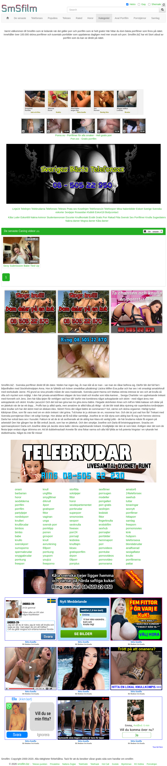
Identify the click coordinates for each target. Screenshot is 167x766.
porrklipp (48, 528)
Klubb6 (90, 212)
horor (18, 497)
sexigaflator (133, 551)
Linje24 (16, 208)
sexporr (74, 520)
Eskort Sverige (144, 208)
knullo (18, 540)
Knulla (148, 217)
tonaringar (132, 504)
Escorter (70, 217)
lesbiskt (103, 512)
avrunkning (49, 544)
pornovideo (105, 559)
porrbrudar (75, 508)
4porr (46, 504)
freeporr (20, 563)
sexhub (103, 528)
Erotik (92, 217)
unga (46, 520)
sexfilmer (104, 489)
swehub (130, 497)
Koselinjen (83, 208)
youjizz (47, 559)
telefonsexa (133, 540)
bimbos (19, 528)
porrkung (48, 551)
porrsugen (105, 493)
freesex (73, 528)
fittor (72, 497)
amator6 (131, 489)
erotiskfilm (105, 524)
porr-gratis (105, 504)
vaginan (47, 516)
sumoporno (22, 548)
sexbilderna (22, 501)
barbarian (21, 493)
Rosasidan (80, 212)
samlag (130, 520)
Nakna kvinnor (38, 217)
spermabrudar (23, 551)
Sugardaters (159, 217)
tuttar (129, 501)
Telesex (62, 208)
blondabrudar (134, 544)
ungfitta (47, 493)
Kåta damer (102, 220)
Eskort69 (25, 217)
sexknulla (75, 524)
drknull (47, 501)
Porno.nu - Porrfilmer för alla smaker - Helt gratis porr (83, 135)
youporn (48, 555)
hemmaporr (106, 540)
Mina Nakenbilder (126, 208)
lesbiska (74, 540)
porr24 (73, 532)
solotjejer (74, 493)
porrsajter (104, 532)
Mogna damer (88, 220)
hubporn (131, 536)
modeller (104, 497)
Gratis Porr (101, 217)
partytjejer (21, 512)
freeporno (49, 563)
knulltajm (74, 544)
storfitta (73, 489)
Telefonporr (110, 208)
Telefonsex (51, 208)
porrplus (74, 563)
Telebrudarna (38, 208)
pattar (129, 563)
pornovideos (106, 555)
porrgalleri (105, 501)
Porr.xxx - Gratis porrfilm (84, 138)
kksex (72, 548)
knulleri (19, 520)
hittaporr (131, 516)
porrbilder (104, 536)
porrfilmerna (133, 559)
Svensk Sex (127, 217)
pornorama (105, 563)
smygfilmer (49, 497)
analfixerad (132, 548)
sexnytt (130, 508)
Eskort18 (99, 212)
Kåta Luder (14, 217)
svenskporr (21, 544)
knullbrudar (21, 524)
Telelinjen (26, 208)
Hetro (132, 4)
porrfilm (19, 504)
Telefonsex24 (96, 208)
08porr (73, 559)
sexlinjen (104, 508)
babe (18, 536)
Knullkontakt (81, 217)
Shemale (156, 4)
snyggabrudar (23, 555)
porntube (104, 551)
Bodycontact (111, 212)
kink (128, 532)
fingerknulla (106, 520)
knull (45, 489)
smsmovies (76, 516)
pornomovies (134, 528)
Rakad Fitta (114, 217)
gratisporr (48, 508)
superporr (75, 512)
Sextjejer (69, 212)
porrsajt (74, 536)
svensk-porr (50, 524)
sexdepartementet (80, 504)
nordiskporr (22, 516)
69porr (47, 548)
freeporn (131, 524)
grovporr (48, 536)
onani (18, 489)
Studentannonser (56, 217)
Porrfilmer (139, 217)
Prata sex (72, 208)
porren (47, 532)
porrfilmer (132, 512)
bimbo (18, 532)
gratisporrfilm (77, 551)
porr (101, 544)
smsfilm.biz (23, 764)
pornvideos (105, 548)
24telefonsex (134, 493)
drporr (73, 555)
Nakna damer (72, 220)
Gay (143, 4)
